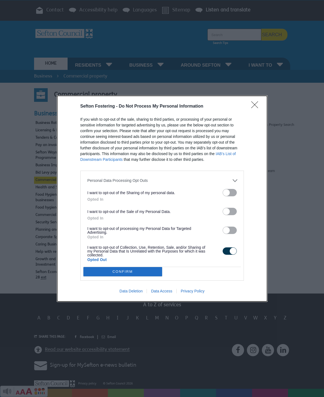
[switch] (230, 192)
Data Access (161, 291)
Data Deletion (131, 291)
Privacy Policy (192, 291)
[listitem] (162, 180)
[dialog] (162, 198)
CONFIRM (123, 271)
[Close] (256, 106)
